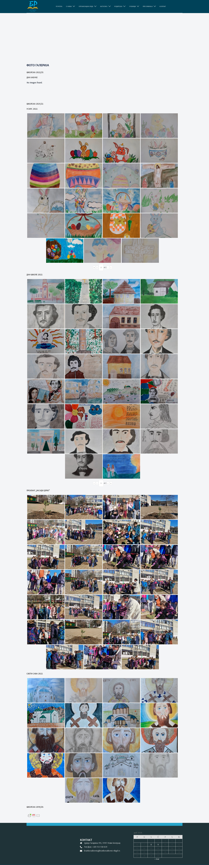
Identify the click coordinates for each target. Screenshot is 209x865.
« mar (156, 859)
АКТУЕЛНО (103, 6)
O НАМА (69, 6)
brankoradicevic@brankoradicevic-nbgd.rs (102, 850)
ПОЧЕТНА (59, 6)
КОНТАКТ (163, 6)
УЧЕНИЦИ (132, 6)
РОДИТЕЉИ (118, 6)
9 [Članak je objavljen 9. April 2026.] (158, 844)
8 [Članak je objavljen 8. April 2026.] (151, 844)
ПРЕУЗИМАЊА (148, 6)
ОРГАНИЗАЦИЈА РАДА (86, 6)
